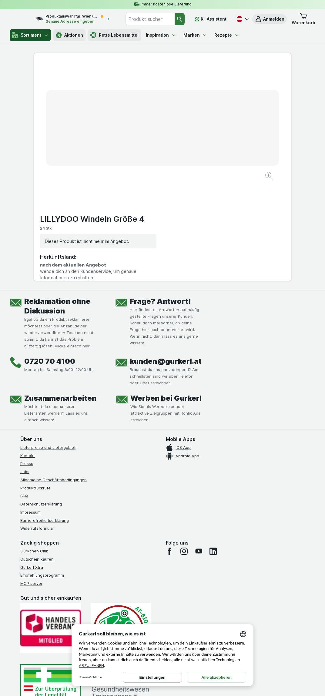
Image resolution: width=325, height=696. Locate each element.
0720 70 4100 (49, 260)
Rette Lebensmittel (114, 35)
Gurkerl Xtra (31, 466)
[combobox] (155, 19)
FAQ (24, 395)
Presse (26, 362)
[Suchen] (180, 19)
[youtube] (198, 450)
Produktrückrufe (35, 386)
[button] (269, 19)
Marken (195, 35)
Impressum (30, 411)
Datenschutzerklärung (41, 402)
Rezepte (226, 35)
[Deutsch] (242, 19)
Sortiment (30, 35)
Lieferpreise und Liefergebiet (47, 346)
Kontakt (27, 354)
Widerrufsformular (37, 427)
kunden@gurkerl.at (166, 260)
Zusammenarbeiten (60, 297)
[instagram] (184, 450)
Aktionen (69, 35)
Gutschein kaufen (37, 458)
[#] (50, 588)
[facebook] (169, 450)
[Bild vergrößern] (141, 158)
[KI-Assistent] (210, 19)
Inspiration (161, 35)
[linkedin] (213, 450)
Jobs (24, 370)
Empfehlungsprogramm (42, 474)
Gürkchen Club (34, 449)
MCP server (31, 482)
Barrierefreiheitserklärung (44, 419)
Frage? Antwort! (160, 200)
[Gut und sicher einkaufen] (121, 529)
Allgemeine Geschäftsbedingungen (53, 378)
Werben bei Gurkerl (166, 297)
